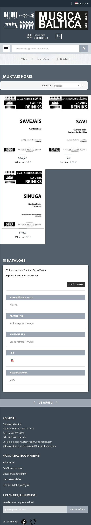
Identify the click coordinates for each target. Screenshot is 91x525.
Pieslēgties (39, 34)
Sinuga (22, 232)
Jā (12, 380)
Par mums (8, 462)
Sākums (24, 59)
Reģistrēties (41, 37)
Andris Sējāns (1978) (21, 323)
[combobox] (45, 48)
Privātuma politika (13, 468)
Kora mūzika (43, 59)
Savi (68, 158)
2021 (13, 304)
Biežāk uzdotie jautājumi (16, 485)
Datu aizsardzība (12, 479)
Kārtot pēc (47, 85)
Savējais (22, 158)
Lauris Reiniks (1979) (21, 341)
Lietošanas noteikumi (14, 473)
